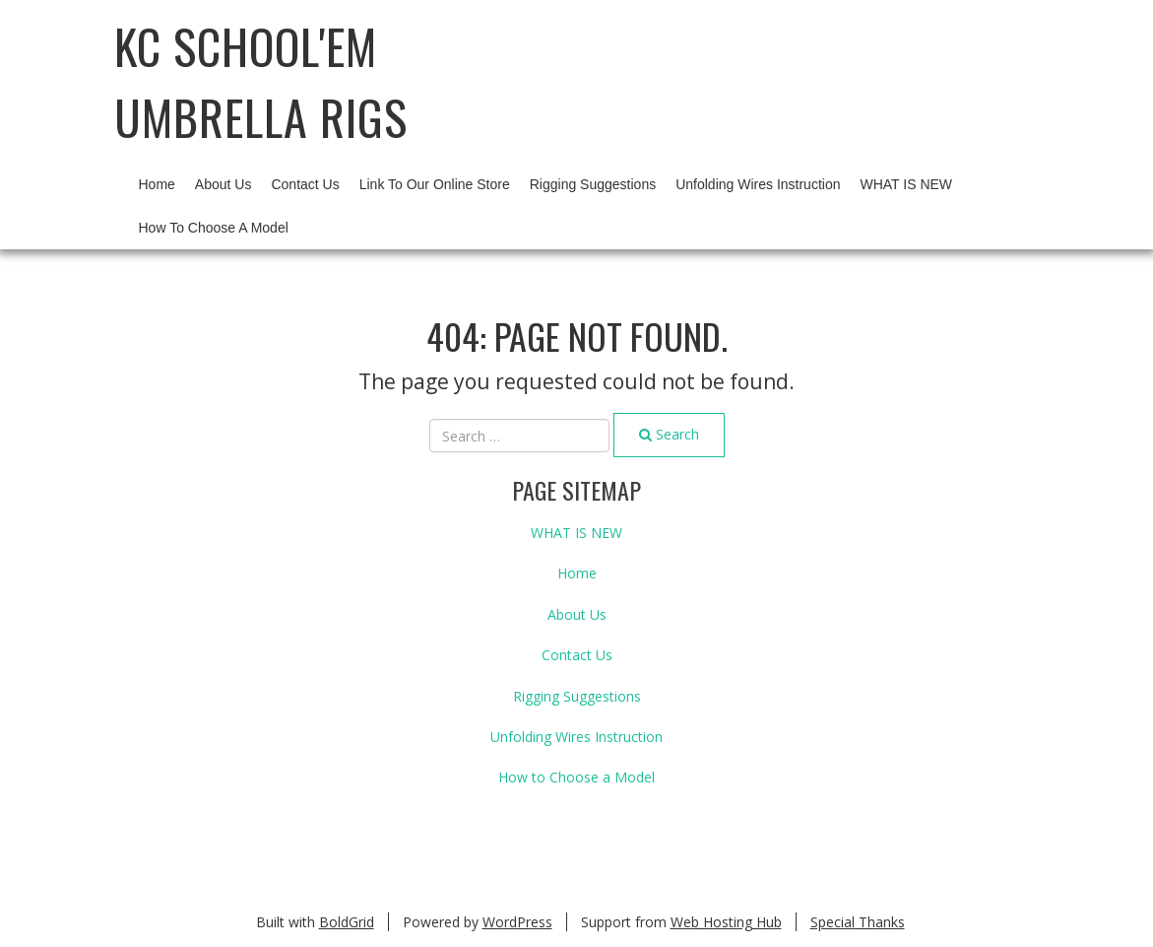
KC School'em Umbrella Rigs (261, 81)
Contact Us (305, 184)
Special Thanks (857, 922)
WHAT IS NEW (906, 184)
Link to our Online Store (434, 184)
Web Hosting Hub (726, 922)
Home (157, 184)
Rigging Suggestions (593, 184)
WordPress (517, 922)
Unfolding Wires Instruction (757, 184)
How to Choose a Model (213, 228)
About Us (223, 184)
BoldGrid (346, 922)
